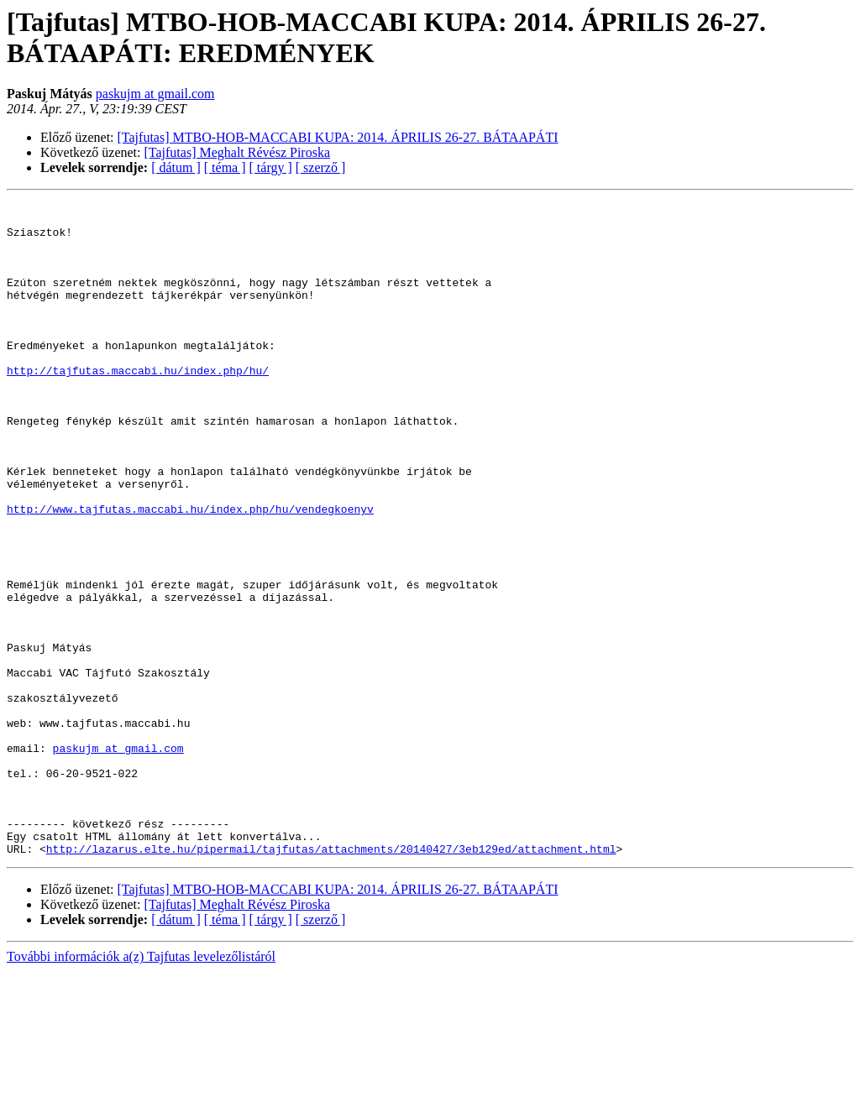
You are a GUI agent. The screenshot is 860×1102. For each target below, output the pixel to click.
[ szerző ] (321, 167)
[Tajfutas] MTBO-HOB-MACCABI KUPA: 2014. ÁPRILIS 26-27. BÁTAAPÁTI (338, 137)
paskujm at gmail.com (155, 93)
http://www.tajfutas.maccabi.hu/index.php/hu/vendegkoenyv (190, 571)
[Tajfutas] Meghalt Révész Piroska (237, 152)
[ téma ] (225, 167)
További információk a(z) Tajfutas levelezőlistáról (141, 1087)
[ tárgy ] (270, 167)
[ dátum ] (176, 167)
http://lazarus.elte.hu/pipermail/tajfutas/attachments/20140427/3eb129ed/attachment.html (331, 979)
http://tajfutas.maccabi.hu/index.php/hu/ (138, 405)
